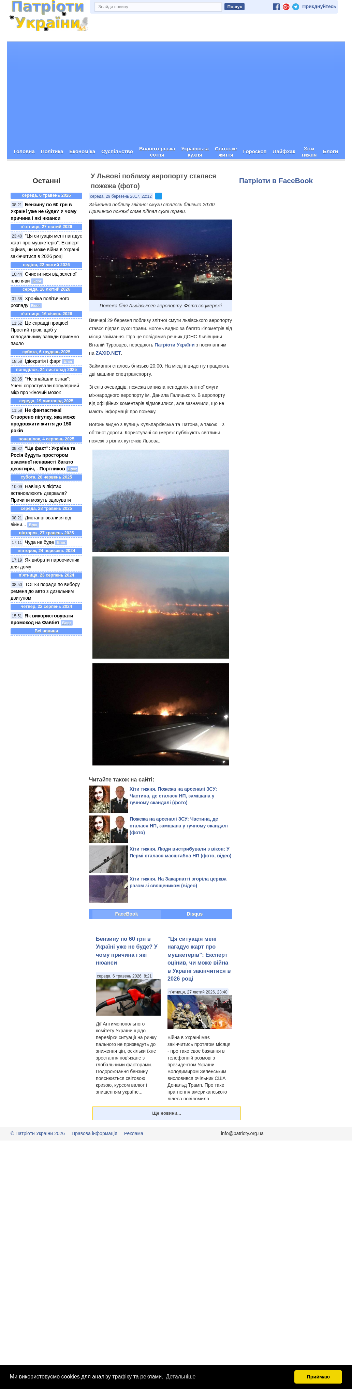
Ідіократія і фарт (43, 361)
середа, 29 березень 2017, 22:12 (121, 196)
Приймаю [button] (318, 1376)
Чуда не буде (39, 542)
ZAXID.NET (108, 352)
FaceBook (126, 913)
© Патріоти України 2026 (38, 1133)
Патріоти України (174, 344)
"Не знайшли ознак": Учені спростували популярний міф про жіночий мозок (45, 385)
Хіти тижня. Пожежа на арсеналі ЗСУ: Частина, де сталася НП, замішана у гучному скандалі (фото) (173, 795)
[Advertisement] (176, 92)
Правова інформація (94, 1133)
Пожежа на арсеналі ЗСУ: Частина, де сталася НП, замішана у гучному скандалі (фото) (179, 825)
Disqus (195, 913)
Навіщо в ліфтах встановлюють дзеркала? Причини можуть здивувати (41, 493)
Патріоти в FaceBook (276, 180)
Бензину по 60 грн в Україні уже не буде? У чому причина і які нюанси (43, 211)
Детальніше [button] (180, 1376)
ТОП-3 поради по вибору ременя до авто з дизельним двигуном (45, 591)
